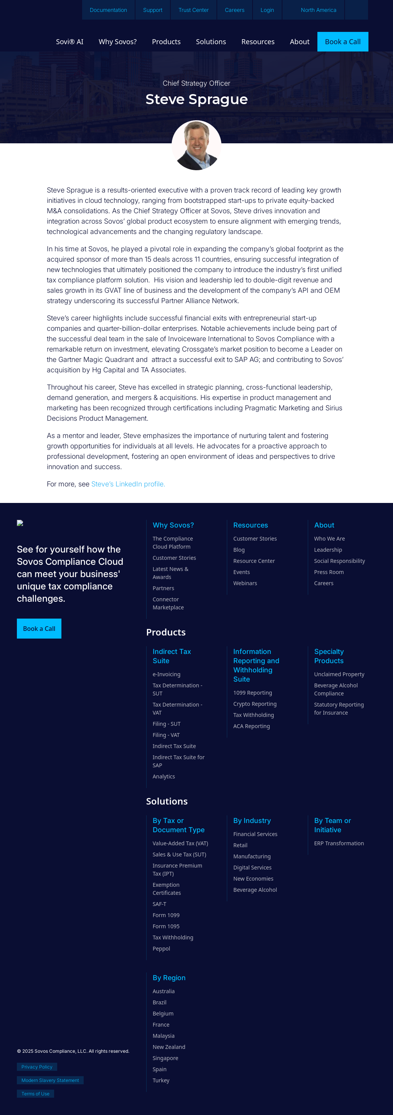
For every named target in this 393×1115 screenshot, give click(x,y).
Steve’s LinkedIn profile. (128, 484)
